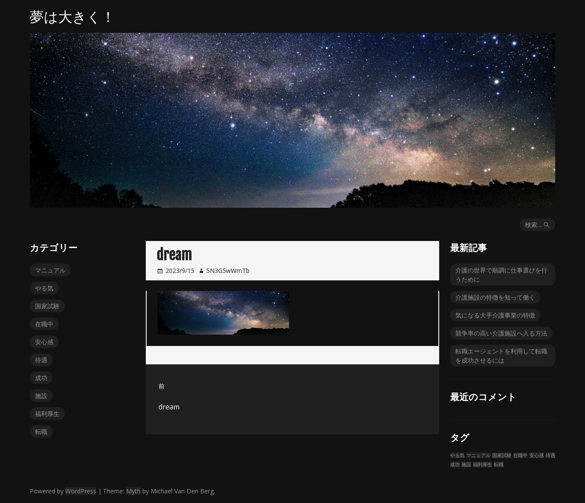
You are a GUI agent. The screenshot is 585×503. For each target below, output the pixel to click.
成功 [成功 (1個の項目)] (455, 464)
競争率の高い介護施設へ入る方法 (501, 333)
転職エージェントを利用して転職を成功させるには (501, 355)
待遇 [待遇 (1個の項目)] (550, 455)
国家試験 (47, 306)
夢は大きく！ (72, 16)
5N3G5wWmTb (228, 270)
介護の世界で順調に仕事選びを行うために (501, 274)
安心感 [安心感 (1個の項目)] (536, 455)
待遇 (41, 360)
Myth (133, 491)
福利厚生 (47, 413)
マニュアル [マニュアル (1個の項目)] (478, 455)
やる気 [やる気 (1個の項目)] (457, 455)
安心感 (44, 342)
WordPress (80, 491)
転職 (41, 431)
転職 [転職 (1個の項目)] (499, 464)
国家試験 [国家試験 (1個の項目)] (501, 455)
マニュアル (50, 270)
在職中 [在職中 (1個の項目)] (520, 455)
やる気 (44, 288)
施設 (41, 395)
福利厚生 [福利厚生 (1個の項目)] (482, 464)
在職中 (44, 324)
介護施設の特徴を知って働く (495, 297)
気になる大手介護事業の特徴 (495, 315)
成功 (41, 378)
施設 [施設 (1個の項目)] (466, 464)
